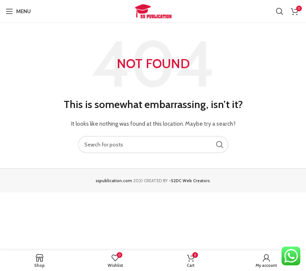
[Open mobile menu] (18, 11)
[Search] (279, 11)
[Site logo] (153, 10)
